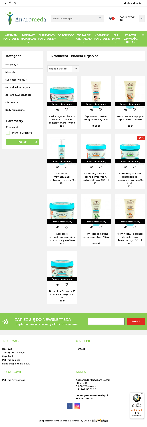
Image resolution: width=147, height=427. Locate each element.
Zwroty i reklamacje (13, 352)
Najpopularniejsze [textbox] (58, 68)
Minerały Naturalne (28, 38)
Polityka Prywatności (14, 380)
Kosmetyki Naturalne (102, 38)
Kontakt (80, 349)
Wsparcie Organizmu (84, 38)
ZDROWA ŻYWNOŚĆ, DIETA (131, 38)
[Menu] (142, 394)
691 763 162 (5, 3)
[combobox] (63, 68)
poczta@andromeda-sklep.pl (92, 395)
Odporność (66, 36)
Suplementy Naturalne (47, 37)
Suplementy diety (16, 79)
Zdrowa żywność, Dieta (19, 95)
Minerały (11, 72)
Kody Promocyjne (15, 110)
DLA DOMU (116, 38)
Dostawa (7, 349)
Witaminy (11, 64)
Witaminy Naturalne (11, 38)
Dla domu (11, 102)
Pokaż (22, 142)
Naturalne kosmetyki (17, 87)
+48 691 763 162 (84, 398)
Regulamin (8, 356)
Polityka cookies (11, 360)
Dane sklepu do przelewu (16, 363)
